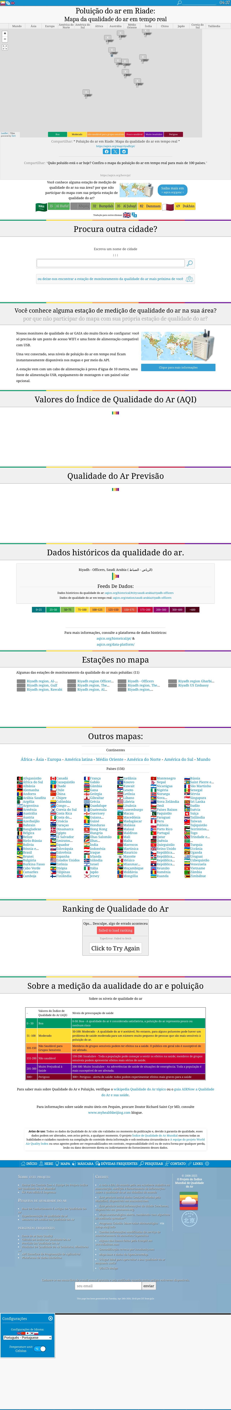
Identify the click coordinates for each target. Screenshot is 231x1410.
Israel (91, 856)
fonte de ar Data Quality (37, 1228)
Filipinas (60, 864)
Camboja (26, 868)
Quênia (159, 833)
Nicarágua (162, 778)
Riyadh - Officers (136, 673)
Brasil (24, 844)
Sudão (192, 798)
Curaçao (59, 817)
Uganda (193, 844)
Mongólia (127, 868)
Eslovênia (60, 844)
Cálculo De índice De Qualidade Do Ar (46, 1231)
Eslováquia (61, 841)
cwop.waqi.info (105, 1219)
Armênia (27, 802)
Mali (123, 829)
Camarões (27, 864)
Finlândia (60, 868)
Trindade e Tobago (195, 831)
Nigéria (159, 782)
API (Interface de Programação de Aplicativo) (51, 1246)
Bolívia (25, 837)
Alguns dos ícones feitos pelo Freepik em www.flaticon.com (123, 1234)
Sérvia (192, 786)
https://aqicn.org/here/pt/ (115, 167)
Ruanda (160, 868)
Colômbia (60, 794)
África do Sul (30, 774)
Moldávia (127, 864)
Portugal (160, 825)
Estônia (59, 856)
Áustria (25, 809)
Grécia (92, 794)
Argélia (25, 794)
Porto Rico (161, 821)
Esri (14, 128)
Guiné (91, 813)
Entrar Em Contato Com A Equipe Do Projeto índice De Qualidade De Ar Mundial (53, 1178)
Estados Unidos (65, 852)
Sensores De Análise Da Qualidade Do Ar (48, 1211)
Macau (125, 805)
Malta (124, 833)
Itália (91, 860)
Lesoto (125, 782)
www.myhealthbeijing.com (109, 1104)
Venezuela (195, 856)
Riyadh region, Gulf (37, 677)
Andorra (26, 786)
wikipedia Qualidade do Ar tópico (140, 1081)
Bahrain (26, 817)
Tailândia (194, 809)
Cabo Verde (28, 860)
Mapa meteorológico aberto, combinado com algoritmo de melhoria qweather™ (132, 1208)
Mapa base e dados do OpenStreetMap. (123, 1246)
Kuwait (125, 778)
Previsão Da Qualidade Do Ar (40, 1235)
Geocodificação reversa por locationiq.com (126, 1241)
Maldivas (127, 825)
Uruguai (193, 848)
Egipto (58, 825)
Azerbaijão (28, 813)
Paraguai (160, 809)
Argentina (28, 798)
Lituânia (126, 798)
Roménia (161, 864)
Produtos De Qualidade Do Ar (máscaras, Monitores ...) (53, 1240)
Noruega (160, 786)
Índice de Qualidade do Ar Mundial (155, 1127)
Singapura (195, 790)
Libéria (125, 794)
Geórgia (93, 786)
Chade (58, 778)
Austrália (27, 805)
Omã (157, 798)
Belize (24, 829)
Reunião (160, 860)
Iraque (92, 844)
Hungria (93, 825)
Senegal (193, 782)
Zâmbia (193, 864)
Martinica (127, 841)
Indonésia (94, 841)
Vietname (194, 860)
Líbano (125, 790)
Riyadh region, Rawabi (39, 681)
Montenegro (163, 770)
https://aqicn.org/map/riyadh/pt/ (115, 138)
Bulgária (26, 852)
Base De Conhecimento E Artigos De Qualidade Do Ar (52, 1202)
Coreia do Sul (63, 802)
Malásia (126, 817)
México (125, 852)
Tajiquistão (195, 817)
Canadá (59, 770)
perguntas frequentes (36, 1220)
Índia (91, 837)
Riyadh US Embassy (188, 677)
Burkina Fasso (31, 856)
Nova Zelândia (165, 794)
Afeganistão (29, 770)
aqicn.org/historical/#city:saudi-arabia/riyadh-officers (139, 585)
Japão (91, 864)
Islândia (93, 852)
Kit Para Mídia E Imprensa (39, 1184)
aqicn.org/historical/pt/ (114, 630)
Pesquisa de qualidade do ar (42, 1192)
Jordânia (126, 770)
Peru (157, 813)
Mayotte (126, 848)
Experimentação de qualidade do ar (44, 1208)
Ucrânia (193, 841)
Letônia (126, 786)
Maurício (127, 844)
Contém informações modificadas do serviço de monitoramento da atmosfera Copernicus (127, 1225)
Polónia (159, 817)
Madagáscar (129, 813)
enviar (148, 1278)
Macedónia (128, 809)
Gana (91, 782)
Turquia (193, 837)
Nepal (158, 774)
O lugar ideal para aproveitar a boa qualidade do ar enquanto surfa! (130, 1253)
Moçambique (130, 860)
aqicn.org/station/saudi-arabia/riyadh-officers (142, 590)
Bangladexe (29, 821)
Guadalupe (95, 798)
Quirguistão (163, 837)
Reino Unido (163, 841)
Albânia (26, 778)
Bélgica (25, 825)
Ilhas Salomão (98, 829)
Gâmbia (93, 778)
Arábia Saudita (31, 790)
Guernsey (94, 805)
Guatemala (95, 802)
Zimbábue (195, 868)
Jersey (91, 868)
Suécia (192, 802)
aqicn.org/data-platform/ (115, 636)
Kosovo (125, 774)
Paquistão (161, 805)
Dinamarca (61, 821)
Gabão (92, 774)
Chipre (58, 790)
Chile (57, 782)
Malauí (125, 821)
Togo (190, 825)
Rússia (192, 770)
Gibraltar (94, 790)
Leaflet (4, 125)
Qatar (158, 829)
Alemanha (28, 782)
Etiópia (58, 860)
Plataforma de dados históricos (42, 1250)
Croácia (59, 813)
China (57, 786)
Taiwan (193, 813)
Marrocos (127, 837)
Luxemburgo (130, 802)
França (92, 770)
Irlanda (92, 848)
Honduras (94, 817)
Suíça (191, 805)
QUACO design (108, 1260)
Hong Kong (95, 821)
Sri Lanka (194, 794)
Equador (59, 837)
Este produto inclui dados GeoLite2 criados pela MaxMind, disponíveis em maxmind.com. (127, 1191)
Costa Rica (61, 805)
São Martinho (197, 778)
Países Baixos (164, 802)
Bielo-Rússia (29, 833)
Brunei (25, 848)
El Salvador (62, 829)
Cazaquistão (62, 774)
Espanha (59, 848)
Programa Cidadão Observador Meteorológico (128, 1215)
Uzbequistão (196, 852)
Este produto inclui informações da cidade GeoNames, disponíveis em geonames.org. (132, 1199)
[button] (5, 26)
